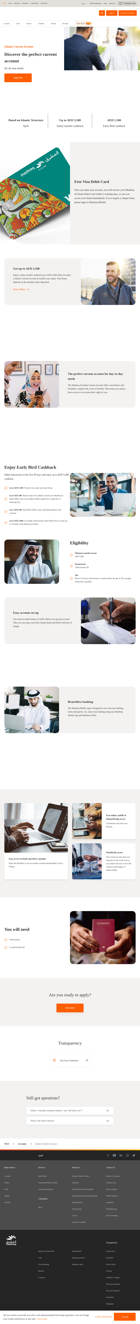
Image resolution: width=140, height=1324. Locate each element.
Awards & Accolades (79, 1222)
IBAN (40, 1207)
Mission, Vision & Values (80, 1176)
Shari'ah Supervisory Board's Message (84, 1196)
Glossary (109, 1271)
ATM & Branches (96, 3)
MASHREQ (44, 3)
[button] (103, 1317)
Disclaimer (109, 1258)
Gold (40, 1258)
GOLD (10, 3)
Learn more (42, 1319)
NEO (4, 3)
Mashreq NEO (77, 1251)
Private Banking (43, 1264)
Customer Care (111, 1183)
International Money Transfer (48, 1183)
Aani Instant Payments (45, 1189)
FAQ (105, 3)
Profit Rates (110, 1297)
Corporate (41, 1278)
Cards (18, 24)
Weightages (110, 1304)
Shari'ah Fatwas (77, 1202)
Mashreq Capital (77, 1264)
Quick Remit (42, 1176)
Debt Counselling (112, 1216)
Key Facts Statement (113, 1291)
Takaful (53, 24)
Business (41, 1271)
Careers (74, 1216)
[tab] (6, 24)
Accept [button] (125, 1317)
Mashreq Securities (78, 1258)
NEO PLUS (84, 23)
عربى (84, 3)
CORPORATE (34, 3)
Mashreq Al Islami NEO (46, 1251)
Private (17, 3)
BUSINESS (25, 3)
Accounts (6, 24)
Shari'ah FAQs (77, 1209)
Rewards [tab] (65, 24)
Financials (75, 1183)
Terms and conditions (113, 1284)
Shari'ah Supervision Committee (82, 1189)
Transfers (41, 24)
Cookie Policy (110, 1251)
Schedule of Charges (113, 1278)
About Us (112, 3)
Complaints (110, 1202)
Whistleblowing (111, 1209)
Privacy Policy (111, 1264)
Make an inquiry (111, 1189)
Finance (29, 24)
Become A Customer (113, 1176)
